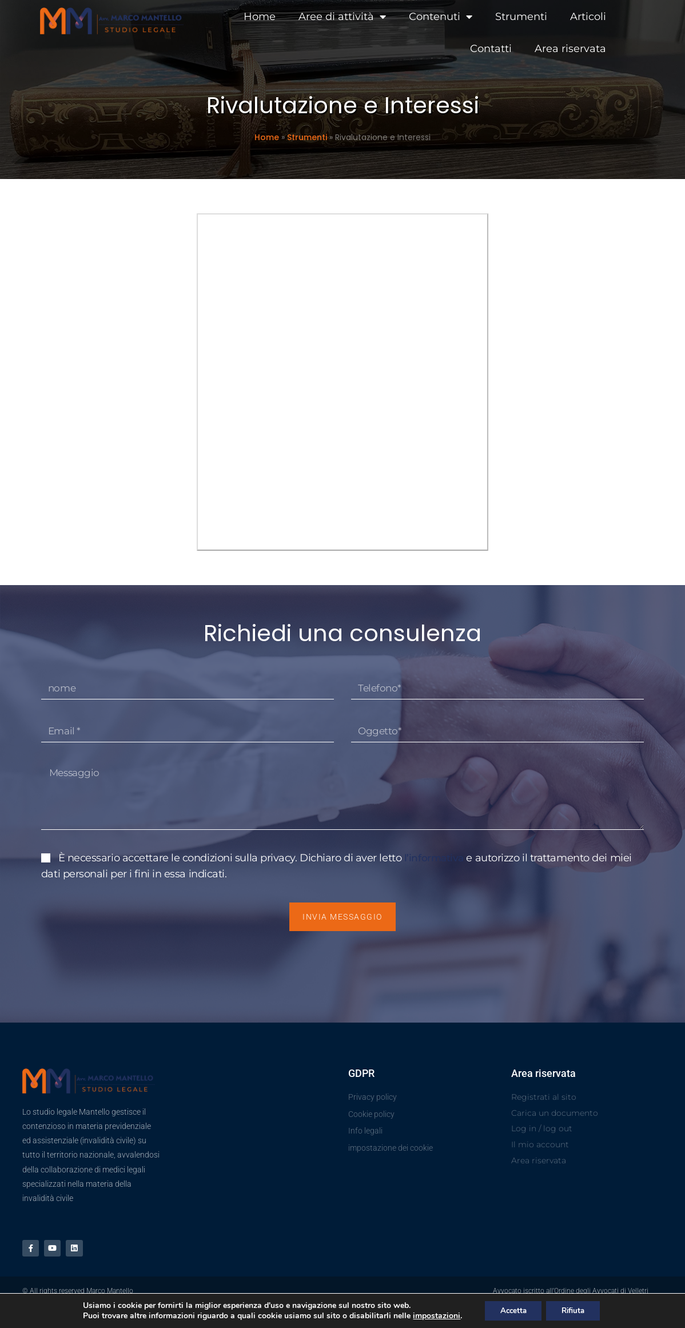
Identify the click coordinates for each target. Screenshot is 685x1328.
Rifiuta (575, 1310)
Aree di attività (311, 16)
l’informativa (436, 864)
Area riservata (603, 48)
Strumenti (490, 16)
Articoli (557, 16)
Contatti (618, 16)
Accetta (510, 1310)
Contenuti (409, 16)
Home (228, 16)
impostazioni (431, 1315)
